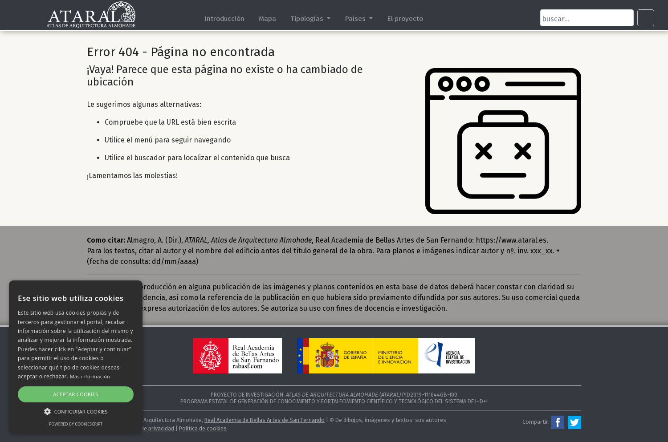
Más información (90, 376)
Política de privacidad (147, 428)
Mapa (267, 18)
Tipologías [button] (307, 18)
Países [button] (356, 18)
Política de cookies (203, 428)
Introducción (224, 18)
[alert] (76, 356)
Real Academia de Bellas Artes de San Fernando (264, 420)
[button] (76, 411)
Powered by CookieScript (75, 424)
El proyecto (405, 18)
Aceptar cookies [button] (75, 394)
